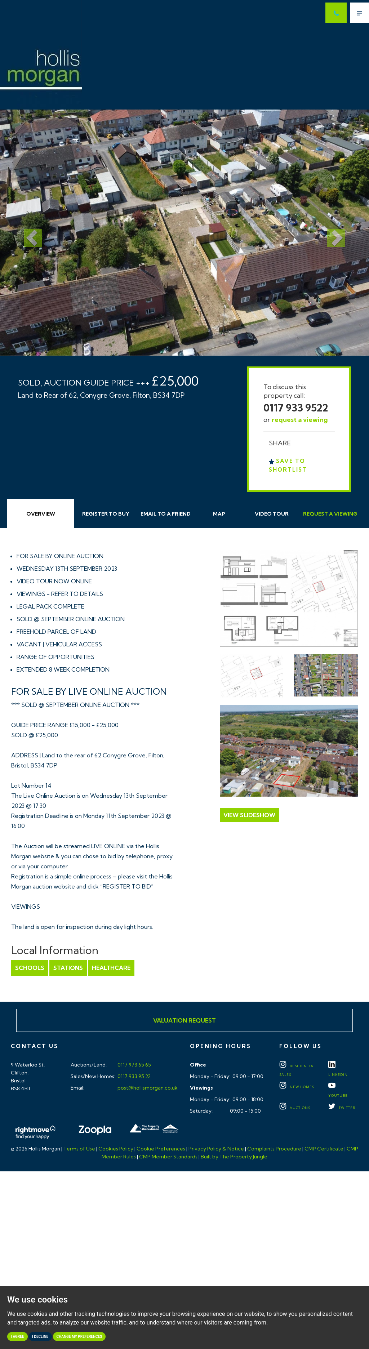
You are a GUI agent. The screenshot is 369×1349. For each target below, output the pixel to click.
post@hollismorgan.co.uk (147, 1088)
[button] (27, 233)
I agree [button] (17, 1337)
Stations (68, 967)
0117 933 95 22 (133, 1076)
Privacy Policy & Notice (216, 1148)
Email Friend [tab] (166, 514)
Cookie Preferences (161, 1148)
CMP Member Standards (168, 1156)
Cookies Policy (115, 1148)
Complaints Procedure (274, 1148)
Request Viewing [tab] (330, 514)
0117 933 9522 (295, 407)
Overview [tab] (40, 514)
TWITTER (341, 1108)
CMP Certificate (323, 1148)
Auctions (294, 1108)
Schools (29, 967)
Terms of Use (79, 1148)
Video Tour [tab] (272, 514)
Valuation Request (184, 1020)
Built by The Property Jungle (234, 1156)
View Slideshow (249, 815)
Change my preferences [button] (79, 1337)
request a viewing (300, 419)
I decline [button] (40, 1337)
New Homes (296, 1087)
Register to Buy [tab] (105, 514)
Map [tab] (219, 514)
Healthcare (111, 967)
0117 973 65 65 (133, 1064)
